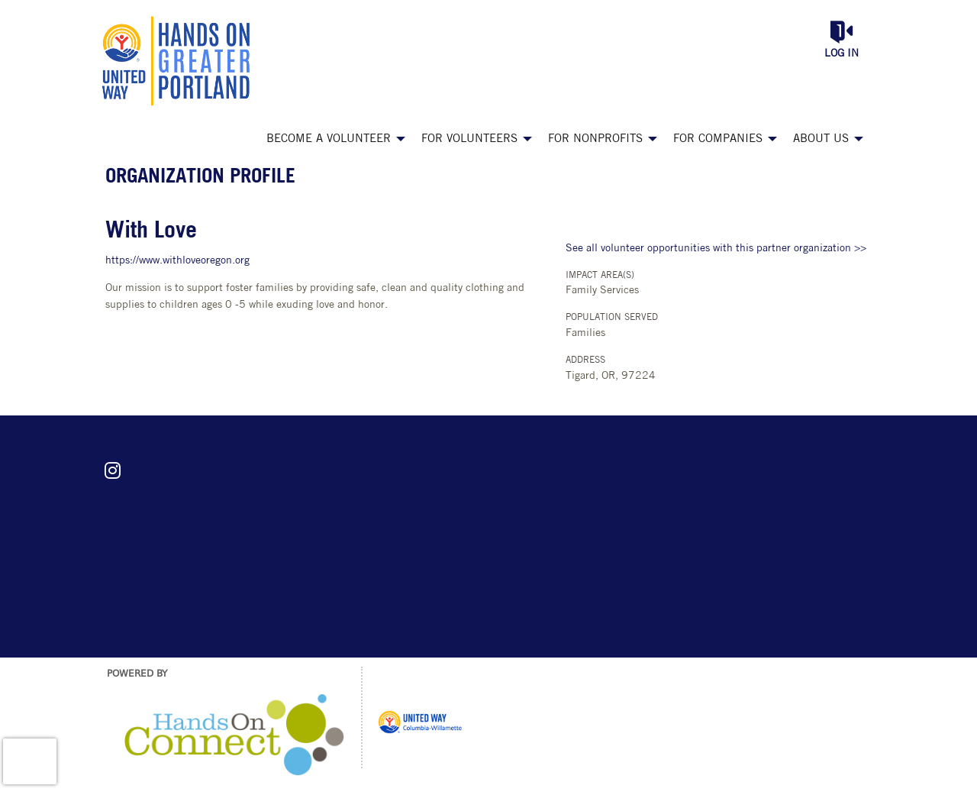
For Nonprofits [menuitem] (595, 139)
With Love (151, 232)
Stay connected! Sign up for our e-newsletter (312, 498)
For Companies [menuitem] (718, 139)
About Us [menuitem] (821, 139)
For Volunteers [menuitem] (469, 139)
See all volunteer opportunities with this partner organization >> (716, 248)
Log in (841, 54)
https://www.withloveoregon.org (177, 261)
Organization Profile (200, 177)
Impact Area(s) (600, 275)
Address (585, 360)
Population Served (612, 317)
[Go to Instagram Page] (110, 470)
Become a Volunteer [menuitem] (328, 139)
